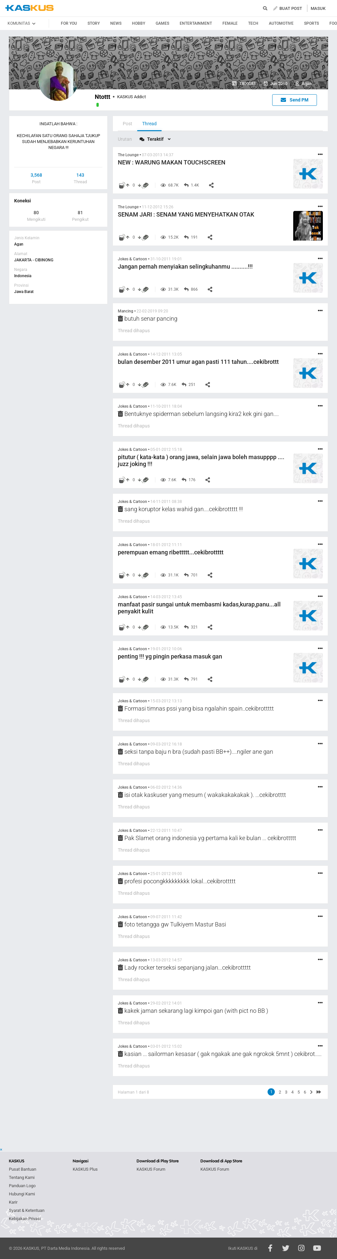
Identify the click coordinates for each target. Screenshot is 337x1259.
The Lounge (128, 155)
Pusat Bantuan (22, 1169)
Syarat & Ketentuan (26, 1210)
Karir (13, 1202)
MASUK (318, 8)
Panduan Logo (22, 1185)
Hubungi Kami (22, 1193)
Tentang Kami (22, 1177)
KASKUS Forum (151, 1169)
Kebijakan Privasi (25, 1218)
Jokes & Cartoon (132, 259)
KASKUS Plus (85, 1169)
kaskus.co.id (29, 8)
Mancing (125, 311)
